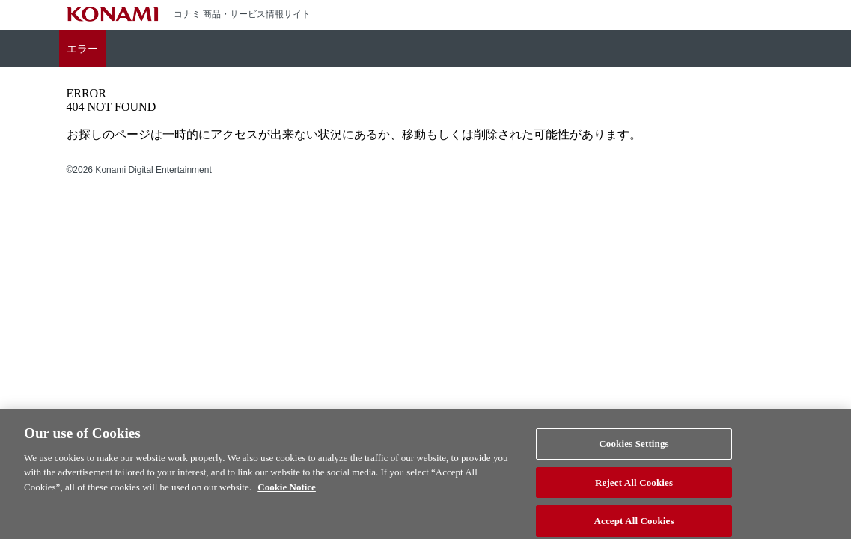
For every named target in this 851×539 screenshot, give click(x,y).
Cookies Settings (633, 449)
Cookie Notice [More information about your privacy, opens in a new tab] (286, 493)
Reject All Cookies (634, 487)
